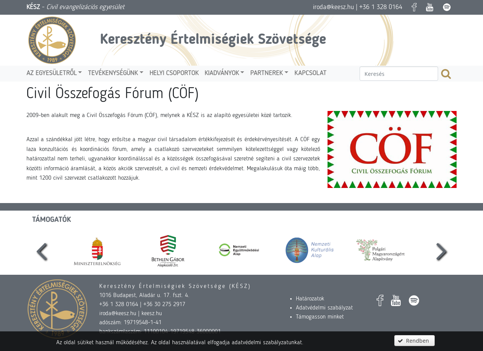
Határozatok (310, 299)
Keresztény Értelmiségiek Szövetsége (213, 40)
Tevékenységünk (113, 73)
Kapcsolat (310, 73)
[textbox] (399, 73)
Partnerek (266, 73)
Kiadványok (222, 73)
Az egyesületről (51, 73)
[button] (414, 340)
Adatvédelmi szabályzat (324, 308)
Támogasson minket (320, 317)
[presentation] (41, 250)
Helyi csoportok (173, 73)
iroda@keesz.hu (333, 7)
